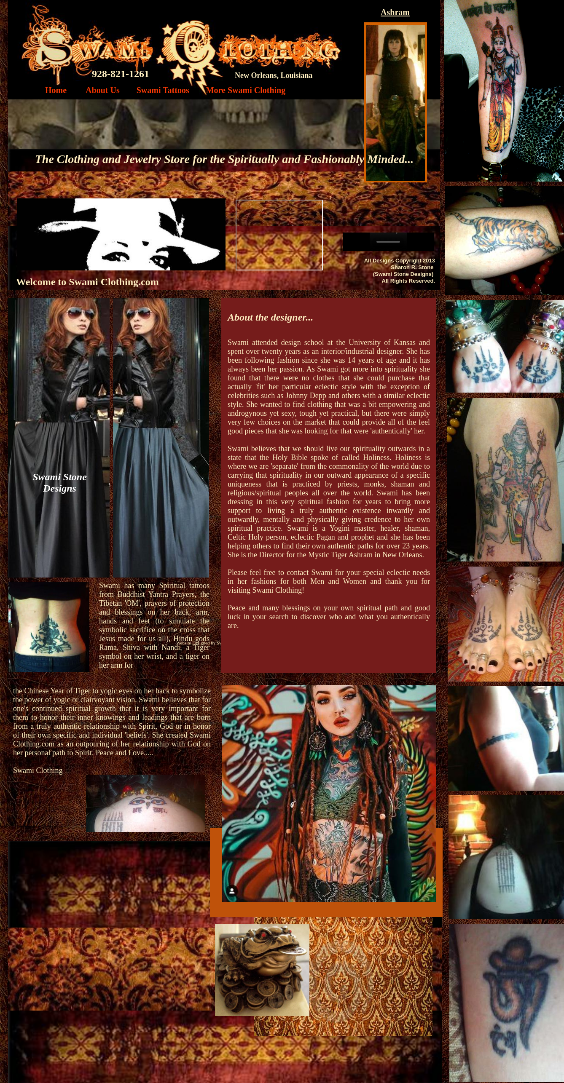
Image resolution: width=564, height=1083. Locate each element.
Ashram (395, 12)
